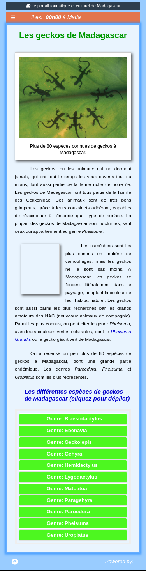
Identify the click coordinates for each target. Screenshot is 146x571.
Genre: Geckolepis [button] (69, 442)
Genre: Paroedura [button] (68, 511)
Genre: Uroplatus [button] (67, 535)
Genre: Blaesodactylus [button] (74, 419)
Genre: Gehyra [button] (64, 454)
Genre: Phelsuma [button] (68, 523)
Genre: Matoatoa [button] (67, 488)
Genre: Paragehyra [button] (69, 500)
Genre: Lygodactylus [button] (72, 477)
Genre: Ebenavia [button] (67, 430)
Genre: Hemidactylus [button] (72, 465)
